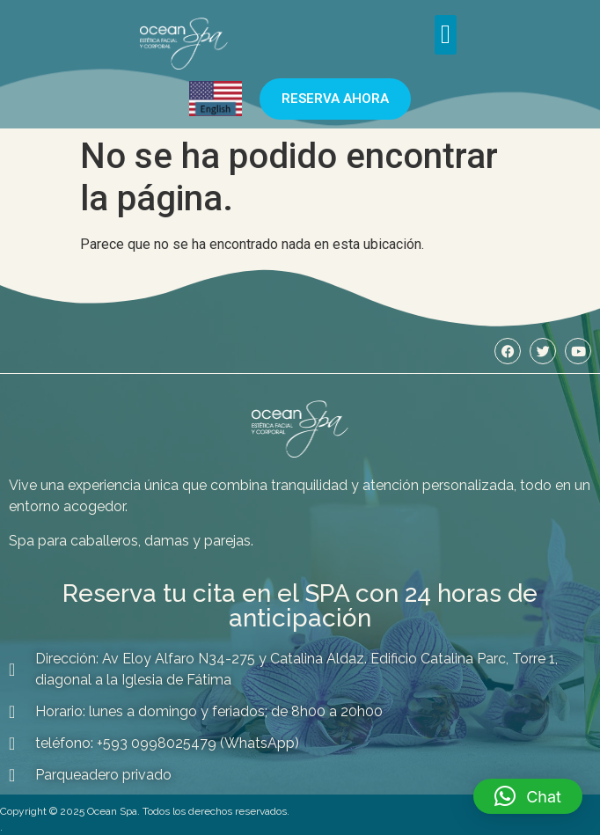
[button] (446, 35)
